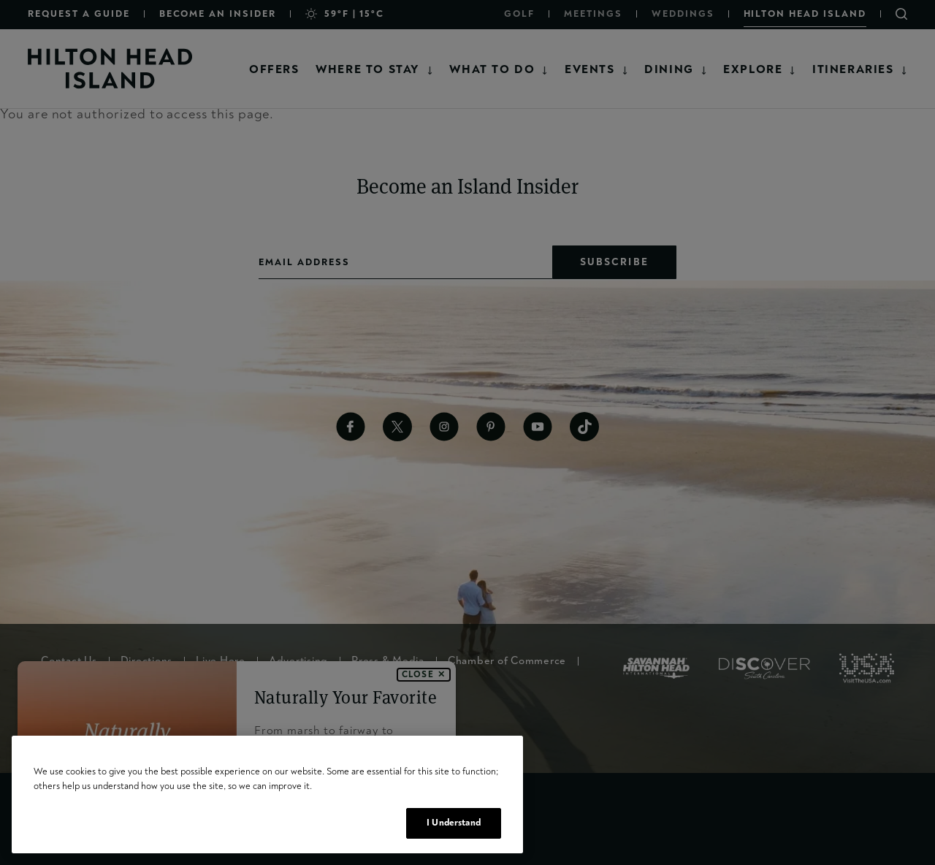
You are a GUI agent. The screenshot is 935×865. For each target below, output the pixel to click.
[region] (267, 794)
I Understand (454, 822)
